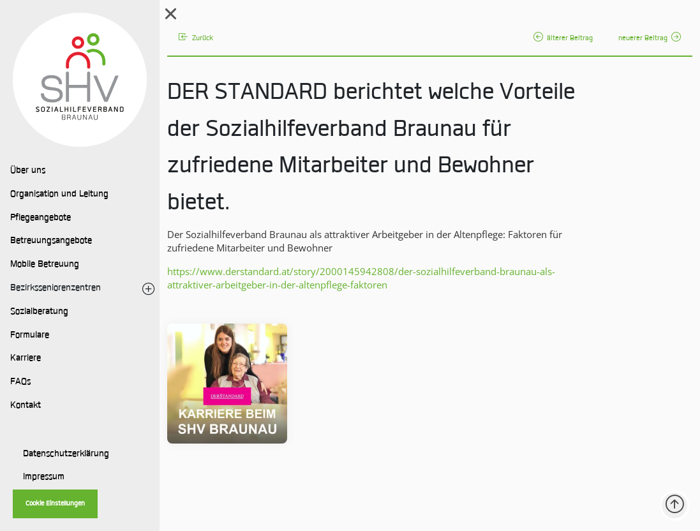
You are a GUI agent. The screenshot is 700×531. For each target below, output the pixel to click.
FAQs (20, 382)
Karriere (25, 359)
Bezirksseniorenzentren (55, 288)
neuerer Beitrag (649, 38)
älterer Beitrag (563, 38)
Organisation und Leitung (59, 195)
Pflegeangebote (40, 218)
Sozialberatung (39, 312)
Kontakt (25, 406)
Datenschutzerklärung (66, 454)
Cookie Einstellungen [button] (55, 503)
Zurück (196, 38)
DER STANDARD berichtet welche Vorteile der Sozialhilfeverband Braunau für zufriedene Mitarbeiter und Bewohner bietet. (371, 149)
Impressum (43, 477)
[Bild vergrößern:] (227, 384)
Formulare (29, 336)
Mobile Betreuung (44, 265)
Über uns (27, 171)
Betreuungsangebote (51, 241)
